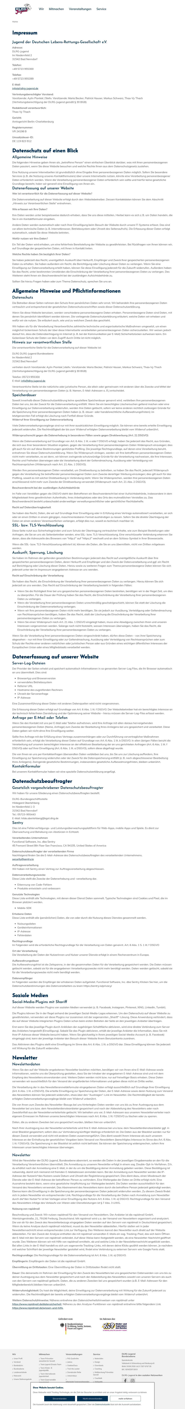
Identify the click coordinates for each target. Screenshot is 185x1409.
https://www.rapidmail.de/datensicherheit (37, 1304)
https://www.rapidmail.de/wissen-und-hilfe (37, 1308)
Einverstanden (60, 1398)
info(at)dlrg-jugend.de (25, 88)
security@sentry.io (23, 859)
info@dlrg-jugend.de (33, 380)
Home (15, 21)
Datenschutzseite (102, 1404)
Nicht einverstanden (92, 1398)
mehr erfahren (125, 1398)
